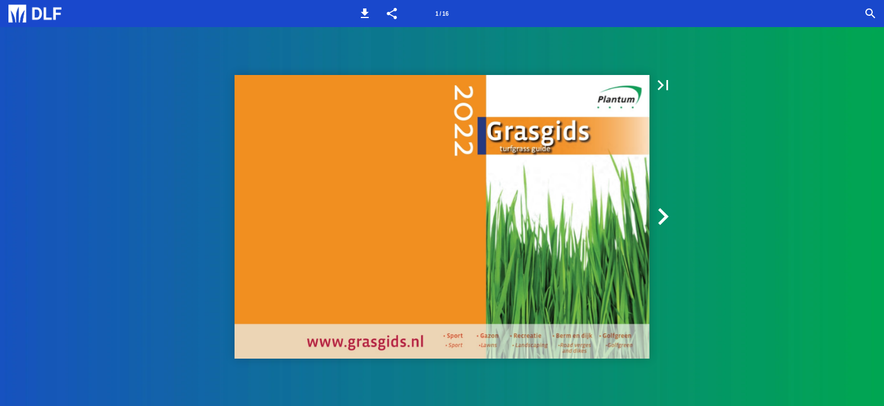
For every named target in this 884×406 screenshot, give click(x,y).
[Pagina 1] (442, 13)
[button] (364, 13)
